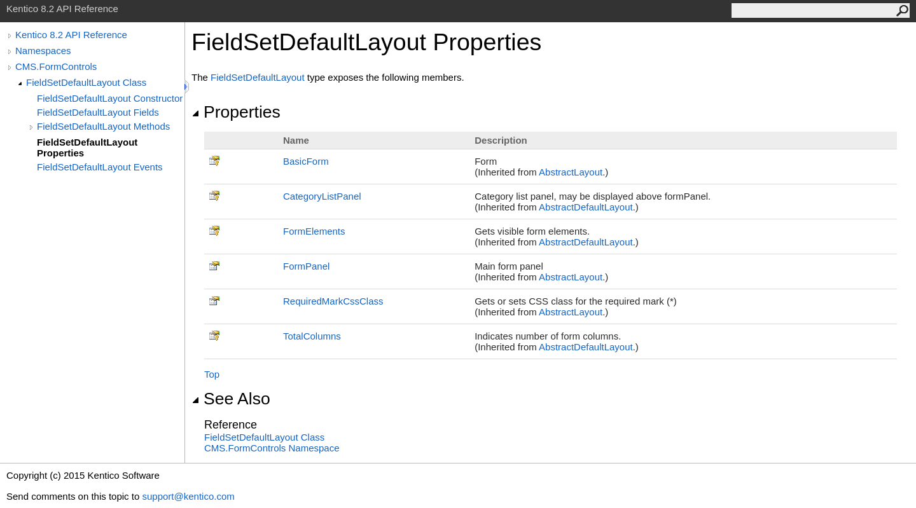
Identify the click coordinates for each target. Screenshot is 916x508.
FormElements (314, 231)
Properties (236, 111)
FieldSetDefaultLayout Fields (98, 112)
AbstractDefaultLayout (586, 207)
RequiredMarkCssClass (333, 301)
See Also (230, 398)
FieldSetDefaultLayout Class (86, 82)
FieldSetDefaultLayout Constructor (110, 98)
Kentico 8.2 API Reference (71, 34)
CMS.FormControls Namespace (272, 448)
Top (211, 374)
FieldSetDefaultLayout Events (100, 166)
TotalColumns (312, 336)
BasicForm (306, 161)
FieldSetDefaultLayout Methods (103, 126)
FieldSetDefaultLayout (258, 77)
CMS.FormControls (56, 66)
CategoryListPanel (322, 196)
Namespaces (43, 50)
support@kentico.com (188, 496)
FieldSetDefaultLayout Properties (87, 147)
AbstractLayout (570, 172)
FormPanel (306, 266)
